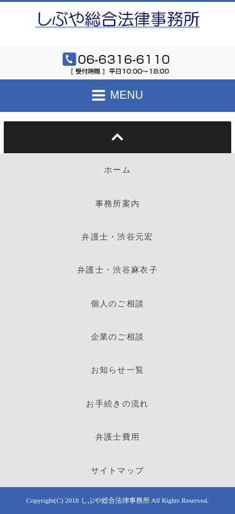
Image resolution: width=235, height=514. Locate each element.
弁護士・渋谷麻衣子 (117, 270)
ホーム (117, 169)
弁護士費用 (117, 436)
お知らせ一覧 (118, 370)
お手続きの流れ (117, 403)
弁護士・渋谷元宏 (117, 236)
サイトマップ (118, 470)
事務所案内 (117, 203)
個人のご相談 (118, 303)
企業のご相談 (118, 336)
